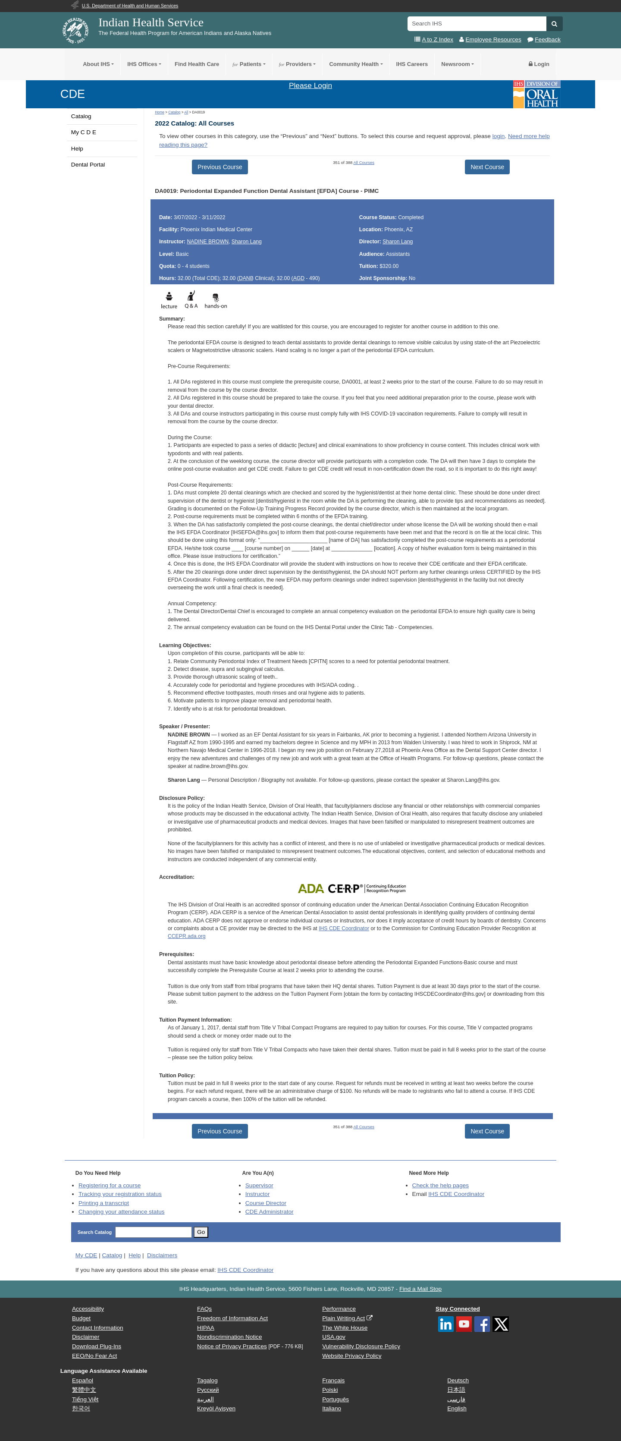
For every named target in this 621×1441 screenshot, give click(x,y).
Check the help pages (440, 1185)
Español (82, 1380)
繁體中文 (84, 1390)
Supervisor (259, 1185)
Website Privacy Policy (351, 1356)
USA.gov (333, 1337)
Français (333, 1380)
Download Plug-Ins (96, 1346)
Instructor (257, 1194)
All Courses (363, 162)
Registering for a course (109, 1185)
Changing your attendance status (121, 1211)
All (186, 112)
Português (335, 1399)
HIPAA (205, 1328)
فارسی (456, 1399)
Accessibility (88, 1309)
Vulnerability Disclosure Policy (361, 1346)
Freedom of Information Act (232, 1318)
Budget (81, 1318)
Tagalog (207, 1380)
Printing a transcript (103, 1203)
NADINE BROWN (208, 242)
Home (159, 112)
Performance (339, 1309)
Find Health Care (197, 64)
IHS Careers (412, 64)
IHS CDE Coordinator (344, 928)
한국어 (81, 1408)
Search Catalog (95, 1232)
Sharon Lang (247, 242)
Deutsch (458, 1380)
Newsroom (455, 64)
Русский (208, 1390)
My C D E (83, 132)
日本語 (456, 1390)
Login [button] (539, 64)
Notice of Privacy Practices (232, 1346)
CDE (72, 94)
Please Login (310, 85)
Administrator (269, 1211)
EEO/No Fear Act (94, 1356)
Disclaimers (162, 1255)
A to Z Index (437, 39)
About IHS (96, 64)
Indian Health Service (151, 22)
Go (201, 1232)
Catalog (81, 116)
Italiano (331, 1408)
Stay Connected (458, 1309)
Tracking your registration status (120, 1194)
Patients (246, 64)
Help (77, 148)
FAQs (204, 1309)
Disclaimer (85, 1337)
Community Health (354, 64)
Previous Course (220, 167)
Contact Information (97, 1328)
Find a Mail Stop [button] (420, 1289)
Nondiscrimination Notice (229, 1337)
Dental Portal (88, 164)
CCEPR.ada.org (187, 936)
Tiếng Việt (85, 1399)
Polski (330, 1390)
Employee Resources (493, 39)
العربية (205, 1399)
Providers (295, 64)
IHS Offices (142, 64)
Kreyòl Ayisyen (216, 1408)
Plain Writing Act (343, 1318)
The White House (344, 1328)
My (86, 1255)
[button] (554, 23)
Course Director (265, 1203)
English (457, 1408)
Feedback (548, 39)
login (498, 136)
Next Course (487, 167)
